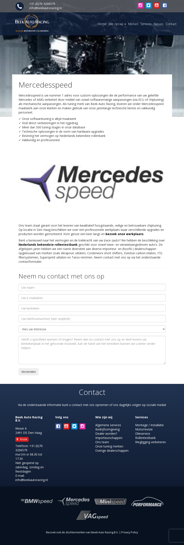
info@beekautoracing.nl (45, 8)
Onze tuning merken (109, 446)
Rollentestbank (145, 438)
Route (22, 439)
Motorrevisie (144, 429)
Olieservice (142, 433)
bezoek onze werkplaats (124, 234)
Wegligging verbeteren (150, 442)
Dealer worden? (106, 433)
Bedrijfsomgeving (107, 429)
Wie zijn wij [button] (117, 24)
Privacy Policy (129, 532)
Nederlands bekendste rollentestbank (48, 245)
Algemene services (108, 425)
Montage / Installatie (149, 425)
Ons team (102, 442)
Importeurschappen (108, 438)
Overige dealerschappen (112, 450)
